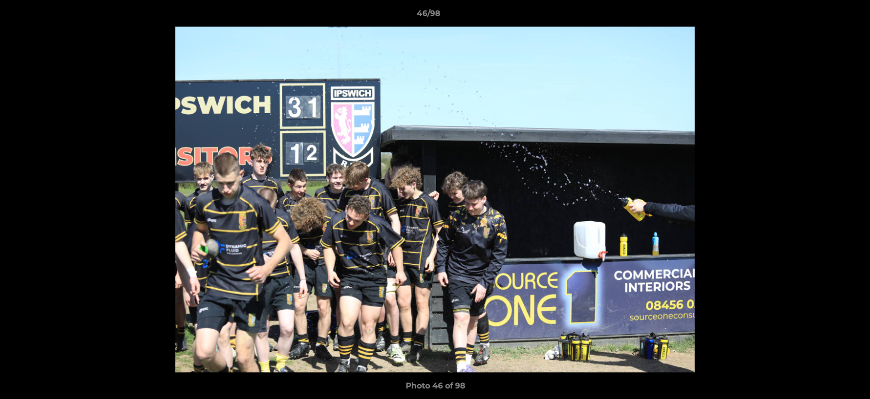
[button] (823, 16)
